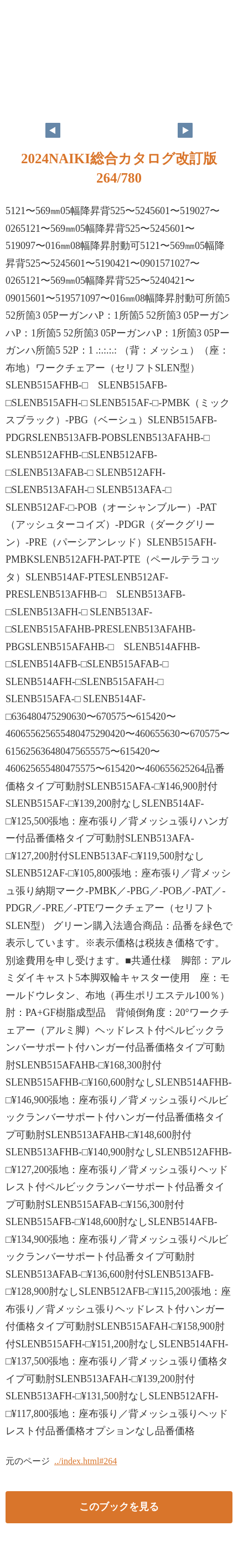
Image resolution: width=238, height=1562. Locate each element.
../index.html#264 (85, 1461)
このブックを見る (119, 1506)
